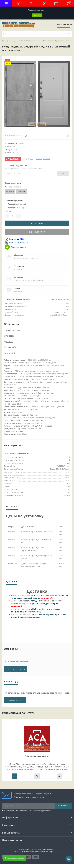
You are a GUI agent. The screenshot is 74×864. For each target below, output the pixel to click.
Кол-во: (8, 211)
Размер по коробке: (13, 187)
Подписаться (63, 805)
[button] (31, 3)
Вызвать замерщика (14, 858)
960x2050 (21, 191)
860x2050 (10, 191)
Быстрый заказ (37, 231)
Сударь (21, 143)
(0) (26, 135)
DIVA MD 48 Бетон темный (30, 41)
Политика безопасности (22, 810)
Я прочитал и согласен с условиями (27, 810)
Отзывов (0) (10, 347)
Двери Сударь (12, 41)
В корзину (37, 223)
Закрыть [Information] (37, 15)
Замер (17, 288)
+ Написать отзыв (16, 669)
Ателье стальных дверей (37, 756)
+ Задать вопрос (15, 700)
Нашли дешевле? (43, 159)
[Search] (69, 34)
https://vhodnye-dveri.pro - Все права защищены (37, 849)
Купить (63, 173)
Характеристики (12, 330)
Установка (19, 266)
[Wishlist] (60, 135)
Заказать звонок (63, 27)
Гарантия (18, 277)
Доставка (18, 255)
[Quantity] (12, 216)
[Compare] (68, 135)
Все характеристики (60, 299)
